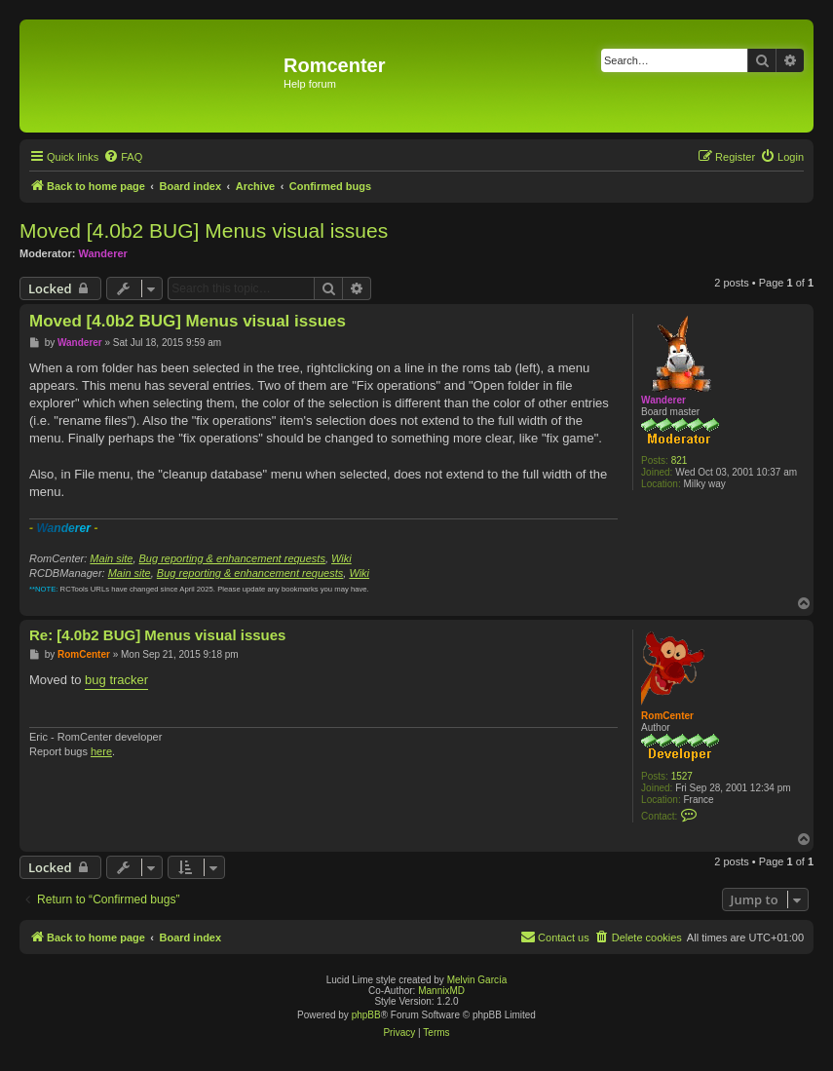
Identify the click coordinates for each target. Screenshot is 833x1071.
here (101, 751)
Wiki (341, 558)
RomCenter (667, 715)
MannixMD (441, 990)
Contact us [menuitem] (554, 936)
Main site (111, 558)
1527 (682, 776)
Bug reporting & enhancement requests (232, 558)
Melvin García (477, 980)
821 (679, 460)
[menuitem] (122, 157)
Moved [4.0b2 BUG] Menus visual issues (203, 230)
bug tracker (116, 679)
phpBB (366, 1015)
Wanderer (103, 253)
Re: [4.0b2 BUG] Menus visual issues (157, 635)
